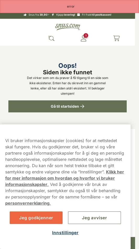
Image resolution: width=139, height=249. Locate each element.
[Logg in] (83, 38)
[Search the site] (51, 38)
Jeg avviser (94, 217)
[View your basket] (116, 38)
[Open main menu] (19, 38)
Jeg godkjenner (36, 217)
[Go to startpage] (67, 27)
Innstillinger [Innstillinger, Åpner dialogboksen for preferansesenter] (65, 232)
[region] (65, 186)
